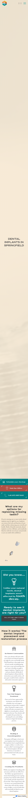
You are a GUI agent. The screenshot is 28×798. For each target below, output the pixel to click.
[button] (24, 3)
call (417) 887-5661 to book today (14, 618)
